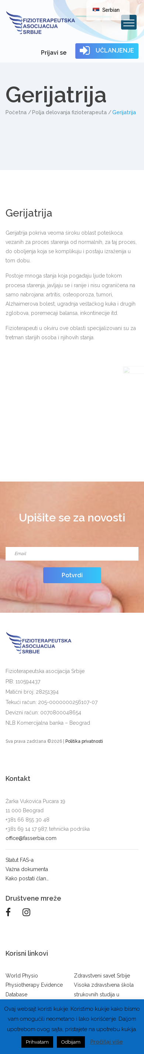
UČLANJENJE (107, 51)
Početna (16, 112)
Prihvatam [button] (37, 1042)
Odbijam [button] (70, 1042)
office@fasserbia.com (31, 838)
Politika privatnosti (84, 741)
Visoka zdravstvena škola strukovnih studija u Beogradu (104, 994)
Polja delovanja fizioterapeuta (69, 112)
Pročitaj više (106, 1041)
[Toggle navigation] (129, 22)
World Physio (22, 976)
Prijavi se (53, 52)
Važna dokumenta (27, 869)
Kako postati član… (27, 878)
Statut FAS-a (20, 860)
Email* (72, 545)
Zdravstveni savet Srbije (102, 976)
